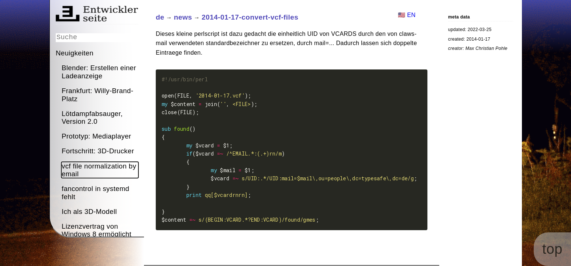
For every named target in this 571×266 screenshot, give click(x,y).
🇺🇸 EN (407, 15)
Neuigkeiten (74, 53)
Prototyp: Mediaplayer (96, 136)
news (182, 17)
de (160, 17)
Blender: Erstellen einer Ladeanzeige (99, 71)
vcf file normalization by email (99, 169)
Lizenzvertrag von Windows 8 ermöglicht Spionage (96, 234)
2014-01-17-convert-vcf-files (250, 17)
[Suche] (97, 37)
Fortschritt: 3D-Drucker (98, 150)
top (562, 257)
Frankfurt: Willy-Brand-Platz (97, 94)
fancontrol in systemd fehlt (95, 192)
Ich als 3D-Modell (89, 211)
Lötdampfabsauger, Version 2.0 (92, 117)
